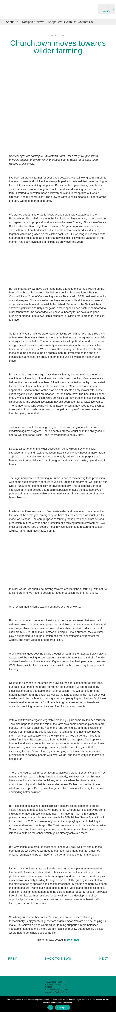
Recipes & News (34, 21)
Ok (50, 1007)
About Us (13, 21)
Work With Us (67, 21)
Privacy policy (62, 1007)
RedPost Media (61, 992)
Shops (52, 21)
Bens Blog (73, 939)
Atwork (65, 990)
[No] (112, 1004)
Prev (11, 958)
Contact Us (86, 21)
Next (104, 958)
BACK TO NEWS (58, 958)
